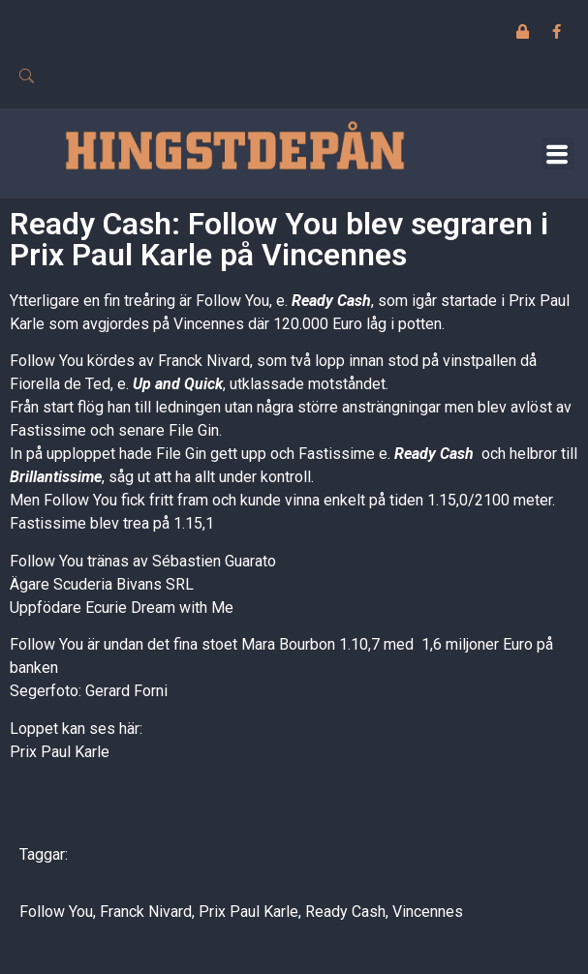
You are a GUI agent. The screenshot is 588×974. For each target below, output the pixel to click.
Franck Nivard (146, 911)
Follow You (56, 911)
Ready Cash (331, 300)
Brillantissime (56, 477)
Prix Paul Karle (59, 752)
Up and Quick (178, 384)
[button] (557, 153)
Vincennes (427, 911)
